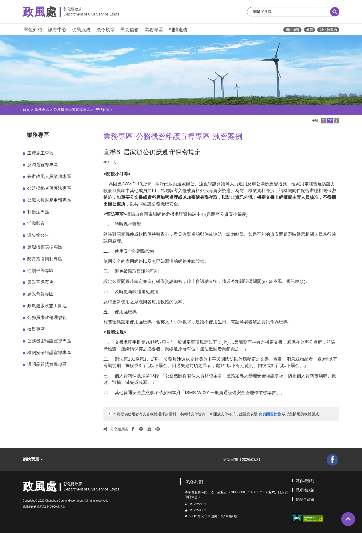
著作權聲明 (305, 481)
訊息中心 (57, 29)
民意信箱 (129, 29)
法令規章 (105, 29)
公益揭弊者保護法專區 (49, 188)
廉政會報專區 (40, 293)
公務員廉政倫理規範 (47, 317)
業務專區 (154, 29)
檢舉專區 (36, 329)
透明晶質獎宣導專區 (47, 364)
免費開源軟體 (270, 414)
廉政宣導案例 (40, 282)
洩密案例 (101, 110)
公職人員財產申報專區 (49, 200)
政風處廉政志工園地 (47, 305)
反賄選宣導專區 (42, 164)
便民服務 (81, 29)
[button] (323, 120)
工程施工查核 (40, 153)
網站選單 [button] (33, 459)
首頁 (26, 110)
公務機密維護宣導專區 (71, 110)
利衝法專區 (38, 211)
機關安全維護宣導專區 (49, 352)
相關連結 (178, 29)
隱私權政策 (305, 490)
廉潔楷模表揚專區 (44, 247)
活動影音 (36, 223)
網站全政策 (305, 499)
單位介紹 (33, 29)
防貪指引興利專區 (44, 258)
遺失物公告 (38, 235)
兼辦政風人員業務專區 (49, 176)
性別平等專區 (40, 270)
